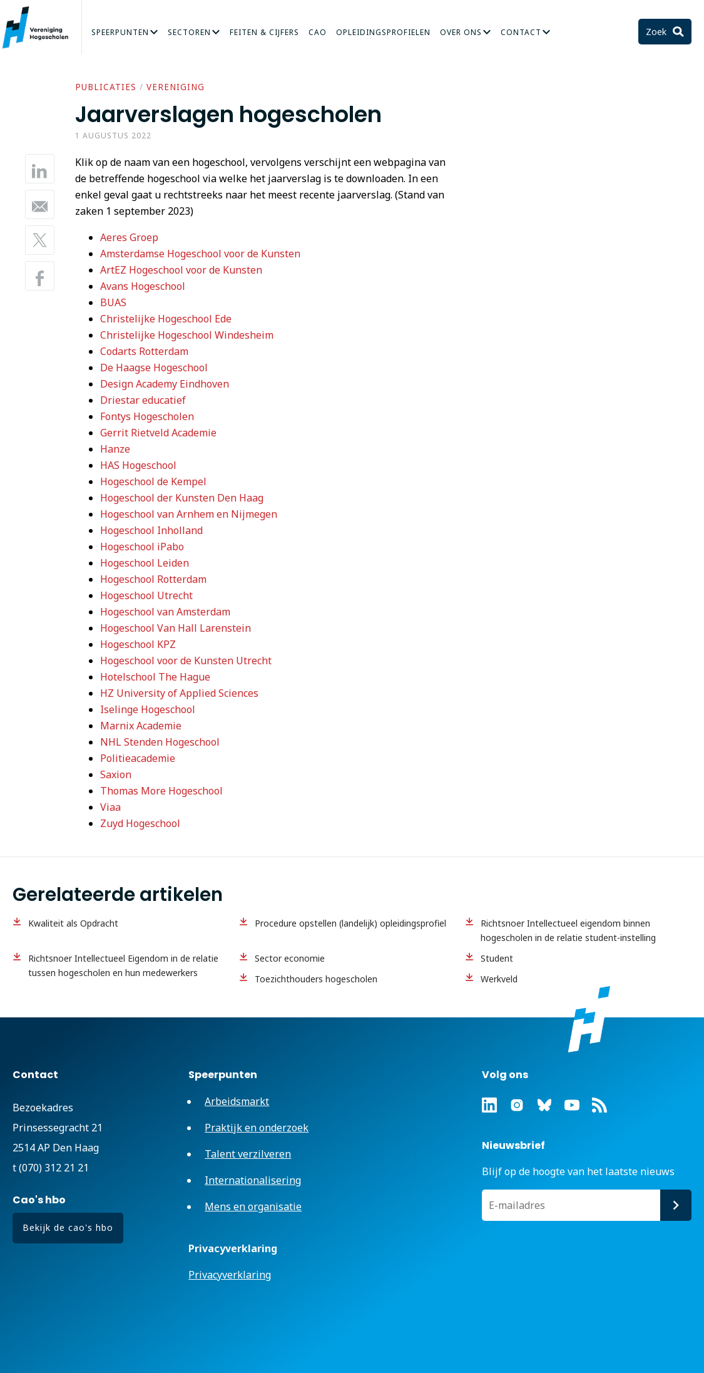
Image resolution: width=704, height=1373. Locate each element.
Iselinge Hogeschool (147, 709)
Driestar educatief (143, 400)
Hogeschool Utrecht (146, 595)
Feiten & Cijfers (264, 32)
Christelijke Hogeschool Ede (166, 319)
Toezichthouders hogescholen (316, 979)
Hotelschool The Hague (155, 677)
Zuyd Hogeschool (140, 823)
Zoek (657, 32)
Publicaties (105, 87)
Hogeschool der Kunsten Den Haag (181, 498)
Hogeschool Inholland (151, 530)
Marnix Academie (140, 726)
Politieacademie (137, 758)
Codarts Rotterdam (144, 351)
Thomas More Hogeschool (161, 791)
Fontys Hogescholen (147, 416)
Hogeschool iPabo (142, 546)
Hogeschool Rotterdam (153, 579)
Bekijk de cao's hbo (68, 1227)
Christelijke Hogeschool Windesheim (186, 335)
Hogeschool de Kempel (153, 481)
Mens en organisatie (253, 1206)
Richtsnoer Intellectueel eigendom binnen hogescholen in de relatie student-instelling (568, 930)
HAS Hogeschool (138, 465)
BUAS (113, 302)
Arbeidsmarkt (237, 1101)
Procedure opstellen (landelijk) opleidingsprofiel (350, 923)
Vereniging (175, 87)
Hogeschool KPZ (139, 644)
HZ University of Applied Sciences (179, 693)
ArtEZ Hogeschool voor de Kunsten (181, 270)
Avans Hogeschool (142, 286)
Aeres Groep (129, 237)
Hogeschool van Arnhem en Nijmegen (188, 514)
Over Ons (461, 32)
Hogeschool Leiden (144, 563)
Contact (521, 32)
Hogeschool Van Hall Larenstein (175, 628)
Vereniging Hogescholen (40, 27)
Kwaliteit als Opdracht (73, 923)
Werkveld (499, 979)
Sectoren (189, 32)
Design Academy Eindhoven (164, 384)
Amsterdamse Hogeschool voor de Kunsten (200, 253)
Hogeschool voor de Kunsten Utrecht (186, 660)
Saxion (115, 774)
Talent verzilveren (248, 1154)
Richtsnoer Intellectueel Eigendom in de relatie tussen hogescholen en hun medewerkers (123, 965)
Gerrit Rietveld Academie (158, 433)
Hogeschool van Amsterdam (165, 612)
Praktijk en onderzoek (257, 1127)
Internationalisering (253, 1180)
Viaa (110, 807)
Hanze (115, 449)
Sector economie (290, 958)
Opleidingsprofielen (383, 32)
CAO (318, 32)
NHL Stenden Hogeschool (160, 742)
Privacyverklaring (229, 1275)
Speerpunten (120, 32)
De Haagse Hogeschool (154, 367)
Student (497, 958)
